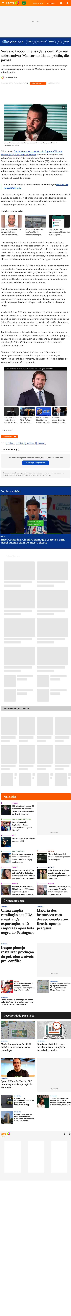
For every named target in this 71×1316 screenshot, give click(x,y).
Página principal (12, 3)
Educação (51, 867)
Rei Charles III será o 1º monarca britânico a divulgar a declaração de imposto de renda (24, 987)
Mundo (16, 981)
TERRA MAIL (50, 3)
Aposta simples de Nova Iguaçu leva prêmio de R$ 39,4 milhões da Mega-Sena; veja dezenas (60, 987)
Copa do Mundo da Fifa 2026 (21, 819)
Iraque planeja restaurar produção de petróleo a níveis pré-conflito (17, 954)
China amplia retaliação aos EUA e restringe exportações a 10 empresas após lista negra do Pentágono (17, 921)
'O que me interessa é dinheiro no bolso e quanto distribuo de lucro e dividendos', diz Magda (60, 1101)
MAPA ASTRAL (38, 3)
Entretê (14, 867)
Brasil (2, 536)
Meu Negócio (41, 1041)
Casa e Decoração (18, 851)
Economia (30, 443)
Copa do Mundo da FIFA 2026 (24, 3)
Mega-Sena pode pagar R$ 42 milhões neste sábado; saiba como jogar (16, 1047)
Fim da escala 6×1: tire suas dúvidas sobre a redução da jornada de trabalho (51, 1047)
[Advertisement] (54, 1002)
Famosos (15, 803)
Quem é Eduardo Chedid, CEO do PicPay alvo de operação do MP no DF (16, 1084)
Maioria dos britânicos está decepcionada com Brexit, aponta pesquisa (52, 919)
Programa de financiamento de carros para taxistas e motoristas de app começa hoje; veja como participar (24, 1101)
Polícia (20, 443)
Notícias (41, 443)
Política (10, 443)
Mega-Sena (53, 981)
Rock (13, 835)
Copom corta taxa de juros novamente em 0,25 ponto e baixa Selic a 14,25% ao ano (24, 1117)
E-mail (61, 3)
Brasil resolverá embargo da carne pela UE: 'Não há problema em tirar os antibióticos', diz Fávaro (17, 1002)
